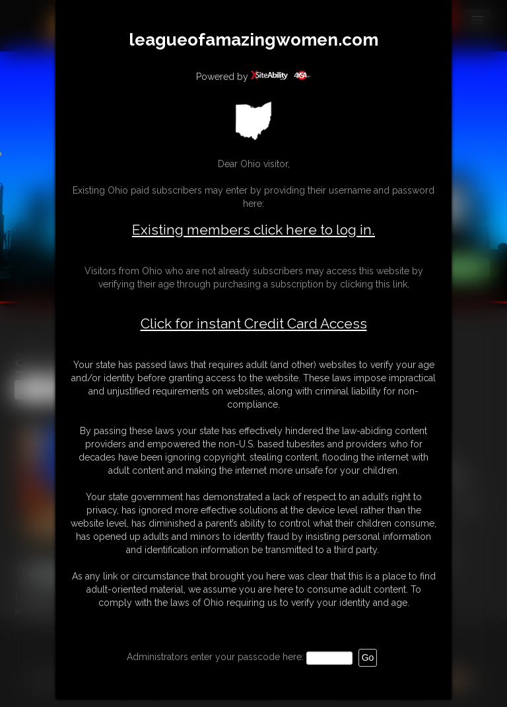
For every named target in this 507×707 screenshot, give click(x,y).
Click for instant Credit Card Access (254, 323)
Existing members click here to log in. (253, 229)
